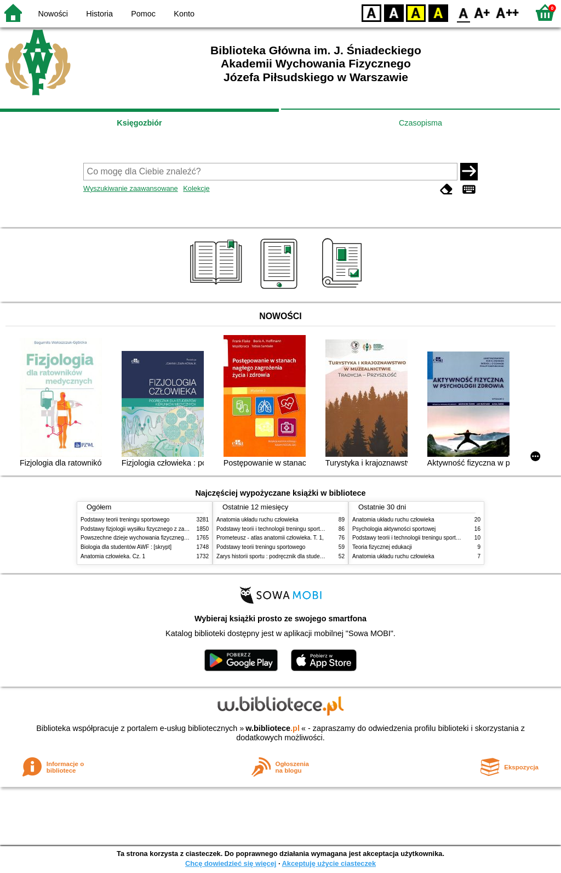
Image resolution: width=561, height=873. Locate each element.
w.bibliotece (272, 728)
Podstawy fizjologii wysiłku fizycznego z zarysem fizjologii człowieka (163, 529)
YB (415, 12)
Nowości (53, 13)
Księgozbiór (139, 122)
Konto (184, 13)
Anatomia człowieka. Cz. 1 (113, 556)
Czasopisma (420, 122)
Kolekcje (196, 188)
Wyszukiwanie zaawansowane (130, 188)
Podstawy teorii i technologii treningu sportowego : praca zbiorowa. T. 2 (303, 529)
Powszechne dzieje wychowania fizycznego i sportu (144, 538)
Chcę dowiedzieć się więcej (230, 863)
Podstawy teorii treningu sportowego (125, 520)
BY (438, 12)
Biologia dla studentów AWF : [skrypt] (126, 547)
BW (394, 12)
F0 (463, 12)
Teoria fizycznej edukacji (382, 547)
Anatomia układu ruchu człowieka (257, 520)
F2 (507, 12)
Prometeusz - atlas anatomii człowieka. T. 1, (270, 538)
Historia (99, 13)
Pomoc (143, 13)
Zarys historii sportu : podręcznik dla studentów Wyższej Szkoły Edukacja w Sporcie (318, 556)
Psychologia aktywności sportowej (394, 529)
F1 (482, 12)
